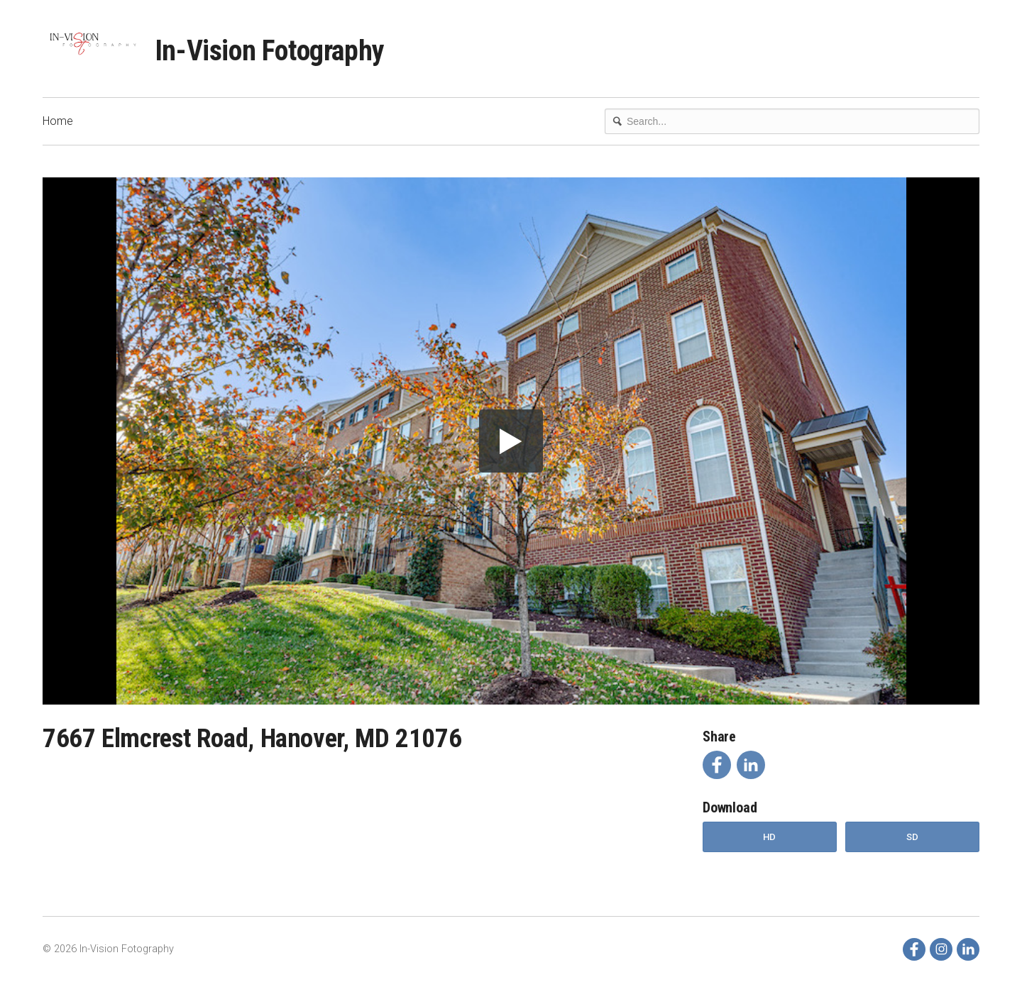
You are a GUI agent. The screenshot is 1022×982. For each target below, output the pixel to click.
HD (769, 837)
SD (912, 837)
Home (58, 121)
